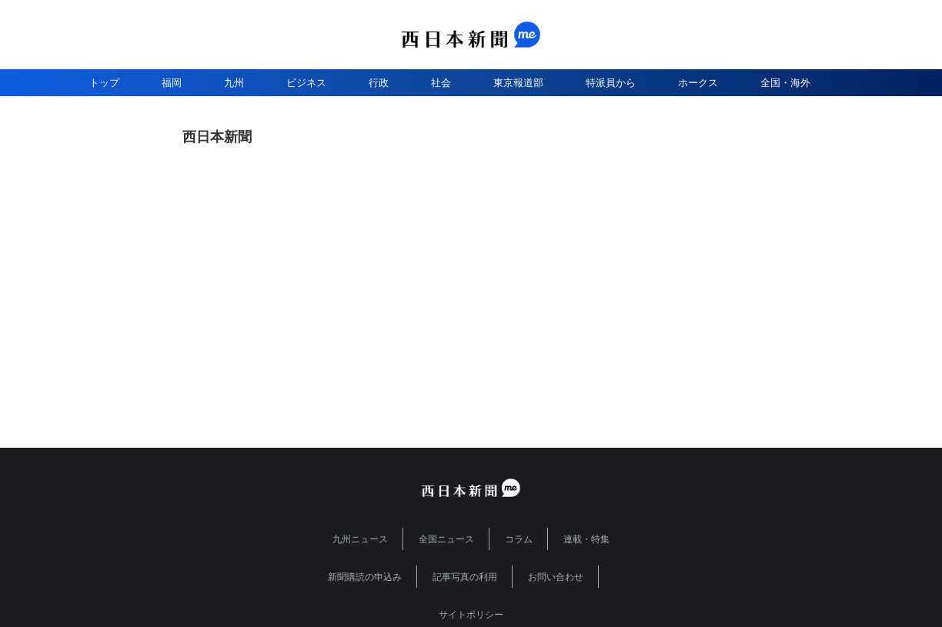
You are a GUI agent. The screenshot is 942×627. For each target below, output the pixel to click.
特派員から (611, 83)
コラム (519, 539)
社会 (441, 83)
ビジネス (306, 83)
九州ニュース (360, 539)
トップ (104, 83)
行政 (379, 83)
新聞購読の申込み (365, 577)
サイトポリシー (471, 614)
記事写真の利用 (465, 577)
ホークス (698, 83)
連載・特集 (586, 539)
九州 (234, 83)
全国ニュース (446, 539)
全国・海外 (785, 83)
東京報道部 (518, 83)
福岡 (172, 83)
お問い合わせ (555, 577)
